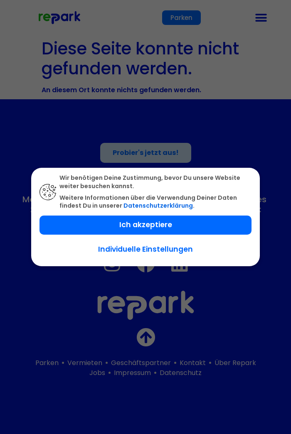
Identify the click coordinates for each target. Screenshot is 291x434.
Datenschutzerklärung (158, 205)
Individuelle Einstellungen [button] (145, 249)
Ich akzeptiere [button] (145, 225)
